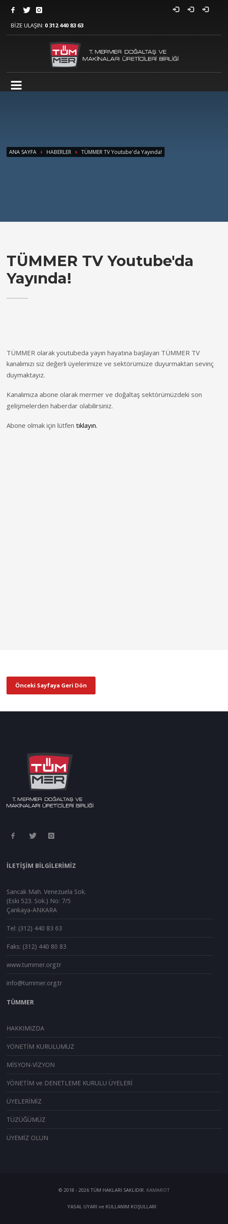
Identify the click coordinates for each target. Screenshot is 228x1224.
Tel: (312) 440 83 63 (34, 928)
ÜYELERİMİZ (24, 1101)
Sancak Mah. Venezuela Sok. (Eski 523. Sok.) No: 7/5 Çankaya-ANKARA (46, 900)
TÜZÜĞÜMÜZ (26, 1119)
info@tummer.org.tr (34, 983)
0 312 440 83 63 (64, 25)
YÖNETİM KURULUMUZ (40, 1046)
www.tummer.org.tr (34, 965)
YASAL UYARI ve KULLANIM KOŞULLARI (111, 1206)
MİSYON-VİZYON (31, 1065)
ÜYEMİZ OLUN (27, 1138)
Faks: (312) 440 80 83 (36, 946)
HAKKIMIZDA (25, 1028)
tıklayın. (86, 425)
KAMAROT (158, 1190)
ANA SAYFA (22, 152)
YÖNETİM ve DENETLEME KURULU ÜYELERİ (69, 1083)
